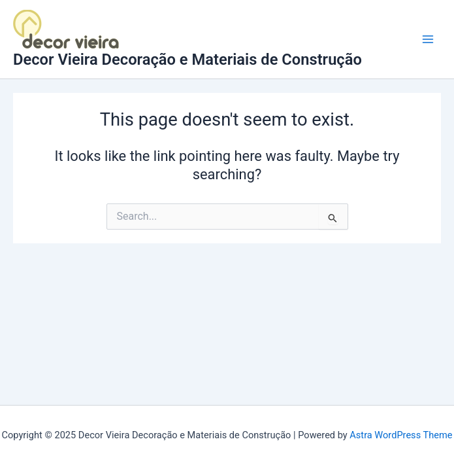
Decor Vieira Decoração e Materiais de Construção (187, 59)
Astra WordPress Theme (400, 435)
